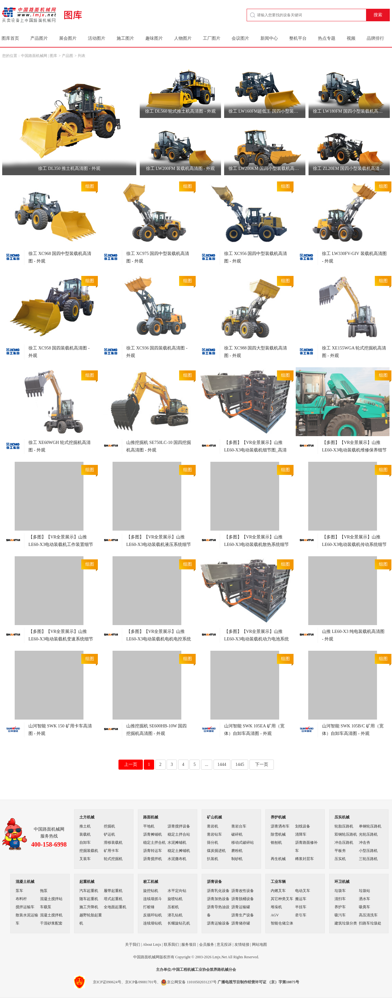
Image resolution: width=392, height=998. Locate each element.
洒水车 (364, 899)
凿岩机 (212, 826)
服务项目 (188, 944)
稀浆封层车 (304, 859)
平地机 (148, 826)
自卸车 (85, 842)
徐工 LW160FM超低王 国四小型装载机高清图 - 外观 (267, 111)
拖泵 (44, 891)
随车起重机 (88, 899)
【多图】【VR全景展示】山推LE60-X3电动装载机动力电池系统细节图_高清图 (256, 639)
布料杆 (21, 899)
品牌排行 (375, 38)
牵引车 (300, 915)
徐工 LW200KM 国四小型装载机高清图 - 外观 (267, 168)
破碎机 (237, 834)
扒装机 (212, 859)
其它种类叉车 (282, 899)
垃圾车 (340, 891)
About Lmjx (152, 944)
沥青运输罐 (240, 907)
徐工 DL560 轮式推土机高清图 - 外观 (180, 111)
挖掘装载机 (88, 850)
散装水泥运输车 (27, 919)
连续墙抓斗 (152, 899)
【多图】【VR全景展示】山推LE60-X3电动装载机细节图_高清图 (255, 450)
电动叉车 (302, 891)
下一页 (261, 764)
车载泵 (45, 907)
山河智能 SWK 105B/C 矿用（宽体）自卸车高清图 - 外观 (353, 730)
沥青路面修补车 (306, 846)
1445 (239, 764)
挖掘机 (109, 826)
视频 (351, 38)
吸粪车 (364, 907)
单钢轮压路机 (370, 826)
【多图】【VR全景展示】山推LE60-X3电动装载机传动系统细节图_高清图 (354, 544)
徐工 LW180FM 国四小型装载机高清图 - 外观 (351, 111)
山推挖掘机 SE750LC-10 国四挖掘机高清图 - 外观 (158, 446)
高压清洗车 (368, 915)
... (207, 764)
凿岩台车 (238, 826)
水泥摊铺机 (177, 842)
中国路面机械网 (34, 55)
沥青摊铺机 (152, 834)
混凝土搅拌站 (51, 899)
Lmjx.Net (219, 957)
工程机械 (187, 969)
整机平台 (298, 38)
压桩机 (173, 907)
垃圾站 (364, 891)
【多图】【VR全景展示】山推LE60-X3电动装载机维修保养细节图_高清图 (354, 450)
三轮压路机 (368, 859)
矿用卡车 (111, 850)
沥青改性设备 (242, 891)
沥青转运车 (152, 850)
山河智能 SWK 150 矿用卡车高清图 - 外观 (60, 730)
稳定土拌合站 (179, 834)
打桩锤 (148, 907)
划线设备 (302, 826)
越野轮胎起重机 (90, 919)
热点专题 (326, 38)
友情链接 (241, 944)
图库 (53, 55)
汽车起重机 (88, 891)
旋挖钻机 (150, 891)
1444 (222, 764)
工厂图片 (211, 38)
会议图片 (240, 38)
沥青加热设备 (218, 899)
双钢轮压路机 (345, 834)
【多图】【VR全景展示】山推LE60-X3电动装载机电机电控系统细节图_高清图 (158, 639)
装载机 (85, 834)
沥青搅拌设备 (179, 826)
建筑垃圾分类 (345, 923)
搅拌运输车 (25, 907)
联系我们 (171, 944)
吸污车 (340, 915)
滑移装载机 (113, 842)
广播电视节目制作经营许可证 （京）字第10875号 (258, 982)
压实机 (340, 859)
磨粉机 (237, 850)
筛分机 (212, 842)
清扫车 (340, 899)
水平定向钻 (177, 891)
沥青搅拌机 (152, 859)
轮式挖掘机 (113, 859)
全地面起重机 (115, 907)
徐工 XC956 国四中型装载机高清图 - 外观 (255, 257)
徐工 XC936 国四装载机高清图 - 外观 (157, 352)
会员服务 (206, 944)
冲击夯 (364, 842)
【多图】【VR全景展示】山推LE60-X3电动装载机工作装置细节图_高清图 (60, 544)
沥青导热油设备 (218, 911)
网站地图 (259, 944)
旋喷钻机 (175, 899)
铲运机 (109, 834)
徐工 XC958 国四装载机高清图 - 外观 (59, 352)
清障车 (300, 834)
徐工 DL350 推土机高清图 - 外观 (69, 168)
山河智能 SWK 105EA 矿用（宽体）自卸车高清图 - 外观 (254, 730)
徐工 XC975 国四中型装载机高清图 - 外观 (157, 257)
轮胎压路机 (343, 826)
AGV (275, 915)
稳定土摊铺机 (179, 850)
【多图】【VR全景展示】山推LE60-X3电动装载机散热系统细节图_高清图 (256, 544)
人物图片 (183, 38)
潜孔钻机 (175, 915)
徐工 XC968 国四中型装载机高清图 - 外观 (59, 257)
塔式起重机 (113, 899)
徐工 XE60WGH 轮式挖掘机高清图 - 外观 (59, 446)
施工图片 (125, 38)
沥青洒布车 (280, 826)
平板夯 (340, 850)
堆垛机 (276, 907)
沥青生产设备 (242, 915)
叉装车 (85, 859)
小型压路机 (368, 850)
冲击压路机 (343, 842)
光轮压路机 (368, 834)
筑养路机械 (219, 969)
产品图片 (39, 38)
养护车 (340, 907)
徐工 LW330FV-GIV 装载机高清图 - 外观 (354, 257)
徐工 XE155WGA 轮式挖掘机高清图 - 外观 (354, 352)
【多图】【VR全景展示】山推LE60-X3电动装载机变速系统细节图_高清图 (60, 639)
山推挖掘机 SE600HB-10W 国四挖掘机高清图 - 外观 (156, 730)
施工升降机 (88, 907)
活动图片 (96, 38)
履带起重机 (113, 891)
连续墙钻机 (152, 923)
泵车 (19, 891)
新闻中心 (269, 38)
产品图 (67, 55)
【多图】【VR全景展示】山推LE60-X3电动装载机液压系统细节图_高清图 (158, 544)
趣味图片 (154, 38)
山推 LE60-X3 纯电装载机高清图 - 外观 (353, 635)
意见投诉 (224, 944)
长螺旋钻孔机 (179, 923)
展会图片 (68, 38)
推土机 (85, 826)
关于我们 (132, 944)
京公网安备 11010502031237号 (189, 982)
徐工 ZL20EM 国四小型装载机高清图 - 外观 (351, 168)
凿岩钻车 (214, 834)
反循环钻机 (152, 915)
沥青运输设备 (218, 923)
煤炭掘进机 (216, 850)
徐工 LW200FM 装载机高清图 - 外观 (180, 168)
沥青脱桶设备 (242, 899)
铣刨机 (276, 842)
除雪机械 (278, 834)
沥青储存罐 (240, 923)
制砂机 (237, 859)
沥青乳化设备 (218, 891)
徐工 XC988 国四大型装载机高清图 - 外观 (255, 352)
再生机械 (278, 859)
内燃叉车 (278, 891)
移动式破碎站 (242, 842)
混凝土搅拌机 (51, 915)
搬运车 (300, 899)
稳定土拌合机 (154, 842)
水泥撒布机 (177, 859)
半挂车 (300, 907)
